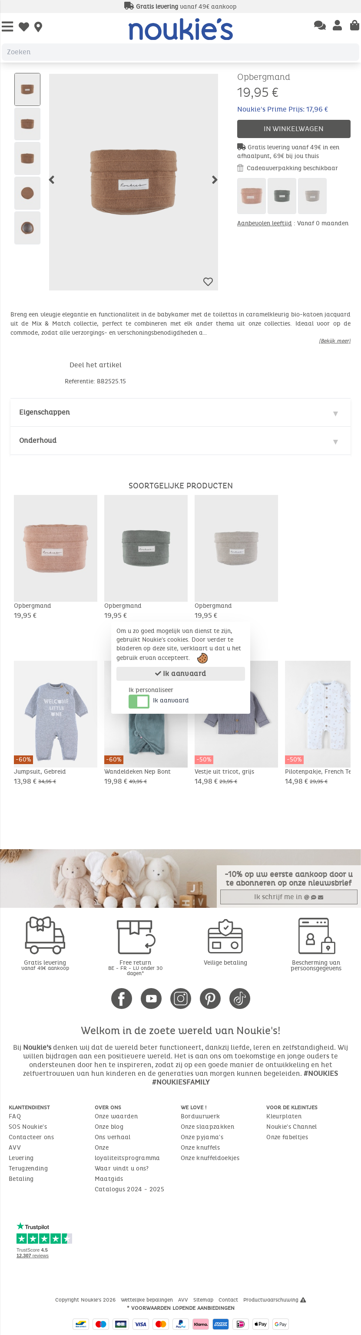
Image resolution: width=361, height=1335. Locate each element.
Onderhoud (37, 440)
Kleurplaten (283, 1116)
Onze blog (109, 1127)
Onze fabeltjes (287, 1137)
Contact (229, 1300)
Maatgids (109, 1179)
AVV (15, 1147)
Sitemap (204, 1300)
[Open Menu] (7, 27)
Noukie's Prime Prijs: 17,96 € (282, 109)
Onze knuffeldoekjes (210, 1158)
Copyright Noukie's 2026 (86, 1300)
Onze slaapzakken (208, 1127)
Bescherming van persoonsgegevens (316, 965)
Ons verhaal (113, 1137)
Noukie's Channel (291, 1127)
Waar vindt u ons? (122, 1168)
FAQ (15, 1116)
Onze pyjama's (202, 1137)
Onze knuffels (200, 1147)
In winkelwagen (294, 129)
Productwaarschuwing (274, 1300)
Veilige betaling (225, 962)
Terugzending (28, 1168)
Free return (135, 967)
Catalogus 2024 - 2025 (129, 1189)
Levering (21, 1158)
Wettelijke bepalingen (148, 1300)
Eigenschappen (44, 412)
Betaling (21, 1179)
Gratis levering (45, 965)
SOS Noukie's (28, 1127)
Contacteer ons (31, 1137)
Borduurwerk (200, 1116)
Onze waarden (116, 1116)
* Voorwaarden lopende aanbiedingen (181, 1308)
